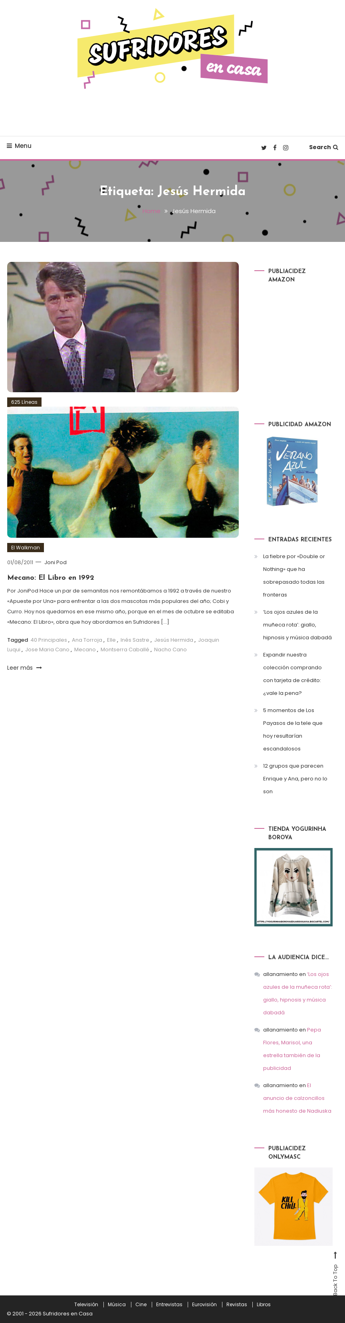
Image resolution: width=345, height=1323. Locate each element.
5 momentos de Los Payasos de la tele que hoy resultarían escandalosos (293, 729)
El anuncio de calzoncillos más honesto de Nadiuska (297, 1098)
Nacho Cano (170, 649)
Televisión (86, 1304)
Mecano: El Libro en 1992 (50, 578)
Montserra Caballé (125, 649)
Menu (19, 146)
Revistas (236, 1304)
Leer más (24, 668)
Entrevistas (169, 1304)
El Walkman (25, 547)
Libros (264, 1304)
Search (323, 147)
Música (117, 1304)
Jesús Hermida (173, 640)
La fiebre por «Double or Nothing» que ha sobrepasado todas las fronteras (294, 576)
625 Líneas (24, 402)
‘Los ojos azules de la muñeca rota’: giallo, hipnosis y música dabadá (297, 624)
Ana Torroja (87, 640)
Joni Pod (55, 562)
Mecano (85, 649)
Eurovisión (204, 1304)
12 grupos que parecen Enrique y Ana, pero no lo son (295, 778)
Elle (111, 640)
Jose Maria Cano (47, 649)
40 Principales (48, 640)
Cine (141, 1304)
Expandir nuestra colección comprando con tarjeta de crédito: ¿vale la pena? (292, 674)
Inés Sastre (135, 640)
